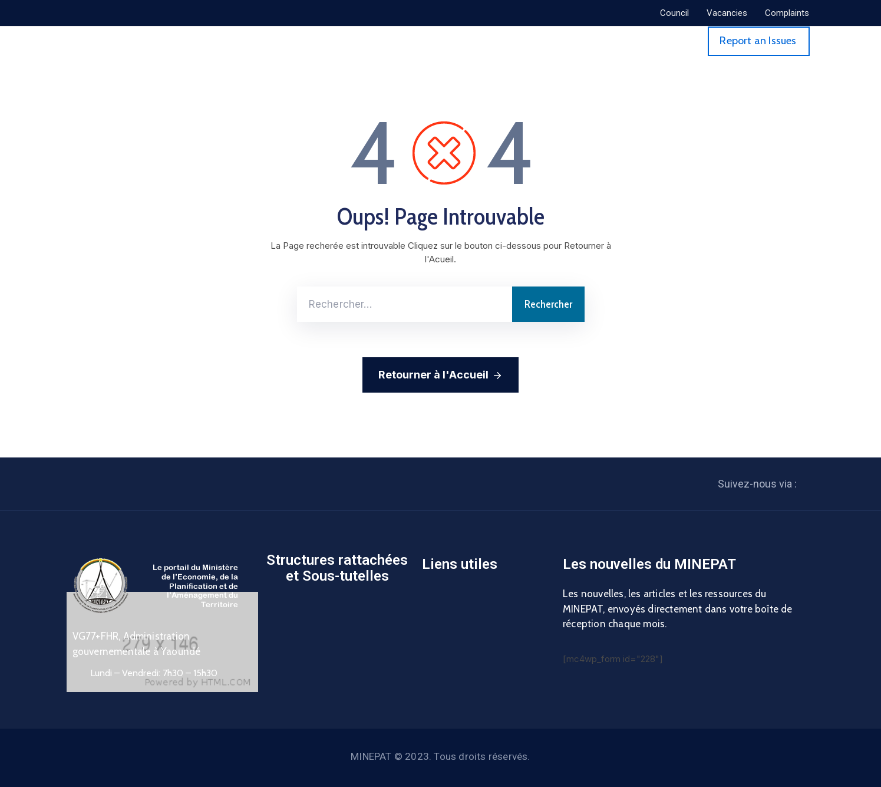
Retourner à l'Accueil (440, 375)
